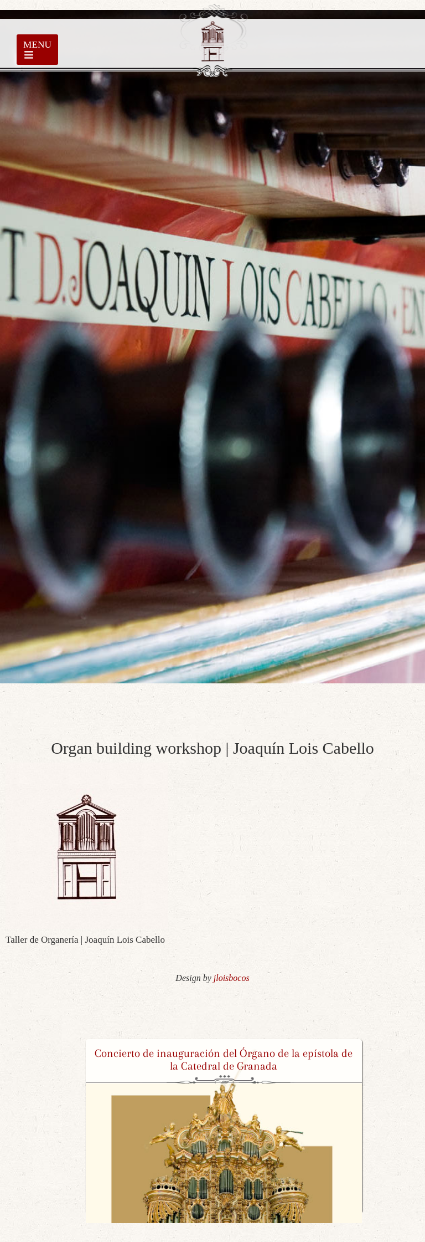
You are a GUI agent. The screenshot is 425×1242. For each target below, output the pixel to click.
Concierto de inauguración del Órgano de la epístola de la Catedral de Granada (224, 1059)
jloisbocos (232, 978)
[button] (93, 1131)
